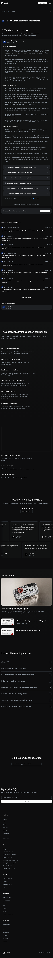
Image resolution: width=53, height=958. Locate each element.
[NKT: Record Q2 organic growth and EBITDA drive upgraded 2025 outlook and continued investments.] (26, 272)
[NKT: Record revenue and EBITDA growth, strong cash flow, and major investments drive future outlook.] (26, 238)
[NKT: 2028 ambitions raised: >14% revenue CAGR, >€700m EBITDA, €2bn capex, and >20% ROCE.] (26, 255)
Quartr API (36, 198)
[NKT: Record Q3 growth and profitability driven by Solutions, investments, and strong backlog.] (26, 246)
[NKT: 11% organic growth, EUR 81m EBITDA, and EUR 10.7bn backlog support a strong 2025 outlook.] (26, 289)
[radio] (21, 508)
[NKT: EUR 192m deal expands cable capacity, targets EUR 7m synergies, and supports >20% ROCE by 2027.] (26, 229)
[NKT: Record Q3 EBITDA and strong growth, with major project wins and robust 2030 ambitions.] (26, 280)
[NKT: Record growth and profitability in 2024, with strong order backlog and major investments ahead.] (26, 263)
